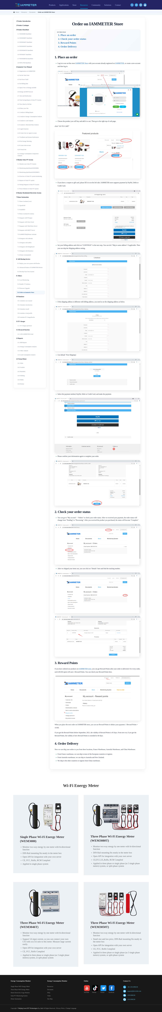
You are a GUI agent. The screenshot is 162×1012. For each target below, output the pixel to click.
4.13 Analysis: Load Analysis (25, 120)
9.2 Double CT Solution (23, 284)
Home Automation (16, 999)
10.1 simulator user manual (24, 301)
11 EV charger (20, 321)
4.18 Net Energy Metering (24, 141)
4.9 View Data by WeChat (24, 104)
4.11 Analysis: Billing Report (25, 112)
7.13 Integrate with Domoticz (25, 251)
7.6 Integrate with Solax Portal (25, 222)
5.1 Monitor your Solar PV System (26, 164)
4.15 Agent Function (23, 129)
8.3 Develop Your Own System (25, 271)
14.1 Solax (20, 363)
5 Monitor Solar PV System (24, 160)
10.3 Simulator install (23, 309)
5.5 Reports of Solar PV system (25, 180)
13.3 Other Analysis (22, 350)
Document (50, 989)
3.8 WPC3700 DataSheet (24, 63)
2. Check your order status (72, 39)
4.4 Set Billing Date (22, 83)
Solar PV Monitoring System (19, 996)
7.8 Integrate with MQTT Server (26, 230)
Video (49, 996)
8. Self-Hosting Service (23, 259)
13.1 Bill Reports (22, 342)
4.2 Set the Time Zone (23, 75)
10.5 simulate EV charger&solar (26, 317)
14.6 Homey (20, 384)
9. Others (19, 276)
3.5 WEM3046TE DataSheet (25, 50)
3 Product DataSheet (22, 30)
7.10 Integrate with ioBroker (25, 238)
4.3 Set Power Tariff (22, 79)
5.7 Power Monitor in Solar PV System (28, 188)
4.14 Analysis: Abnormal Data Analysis (28, 125)
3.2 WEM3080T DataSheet (24, 38)
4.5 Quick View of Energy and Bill (26, 87)
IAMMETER (119, 63)
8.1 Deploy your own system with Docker (28, 263)
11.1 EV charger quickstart (24, 325)
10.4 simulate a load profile (24, 313)
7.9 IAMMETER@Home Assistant (26, 234)
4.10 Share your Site (22, 108)
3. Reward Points (67, 42)
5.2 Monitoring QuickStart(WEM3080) (28, 168)
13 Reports (19, 338)
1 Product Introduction (23, 21)
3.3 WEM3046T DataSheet (24, 42)
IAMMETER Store (81, 63)
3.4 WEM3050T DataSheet (24, 46)
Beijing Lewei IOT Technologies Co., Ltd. (30, 1008)
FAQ (48, 992)
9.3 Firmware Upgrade (23, 288)
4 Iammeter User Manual (24, 67)
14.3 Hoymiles (21, 371)
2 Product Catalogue (22, 25)
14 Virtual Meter (21, 359)
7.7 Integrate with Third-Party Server (27, 226)
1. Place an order (67, 35)
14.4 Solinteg (21, 375)
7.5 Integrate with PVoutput (24, 218)
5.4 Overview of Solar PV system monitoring (29, 176)
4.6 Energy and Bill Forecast (25, 92)
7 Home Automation (22, 197)
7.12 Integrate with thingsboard (25, 247)
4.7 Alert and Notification (24, 96)
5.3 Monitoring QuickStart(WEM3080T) (28, 172)
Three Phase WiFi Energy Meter (20, 989)
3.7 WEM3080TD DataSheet (25, 58)
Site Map (50, 999)
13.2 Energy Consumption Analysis (27, 346)
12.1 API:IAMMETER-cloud (25, 334)
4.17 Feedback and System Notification (28, 137)
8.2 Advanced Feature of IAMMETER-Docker (30, 267)
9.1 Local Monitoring (23, 280)
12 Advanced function (23, 330)
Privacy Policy (60, 1008)
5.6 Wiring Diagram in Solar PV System (28, 184)
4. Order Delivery (67, 46)
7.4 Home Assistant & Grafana (25, 214)
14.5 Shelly (20, 379)
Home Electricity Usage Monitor (20, 992)
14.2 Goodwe (21, 367)
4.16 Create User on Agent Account (27, 133)
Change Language (71, 1008)
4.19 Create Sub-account (24, 145)
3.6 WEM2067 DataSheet (24, 54)
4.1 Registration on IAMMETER (26, 71)
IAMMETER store (85, 669)
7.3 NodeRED (21, 209)
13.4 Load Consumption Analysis (26, 355)
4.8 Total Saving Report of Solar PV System (29, 100)
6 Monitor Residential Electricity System (28, 193)
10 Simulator (20, 296)
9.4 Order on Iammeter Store (25, 292)
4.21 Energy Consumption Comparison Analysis (27, 154)
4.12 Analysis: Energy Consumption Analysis (29, 116)
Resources (50, 986)
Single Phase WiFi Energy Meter (20, 986)
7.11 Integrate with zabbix (24, 242)
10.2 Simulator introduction (24, 305)
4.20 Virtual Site (21, 149)
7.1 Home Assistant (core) (24, 201)
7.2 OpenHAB (21, 205)
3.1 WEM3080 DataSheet (24, 34)
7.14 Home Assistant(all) (24, 255)
